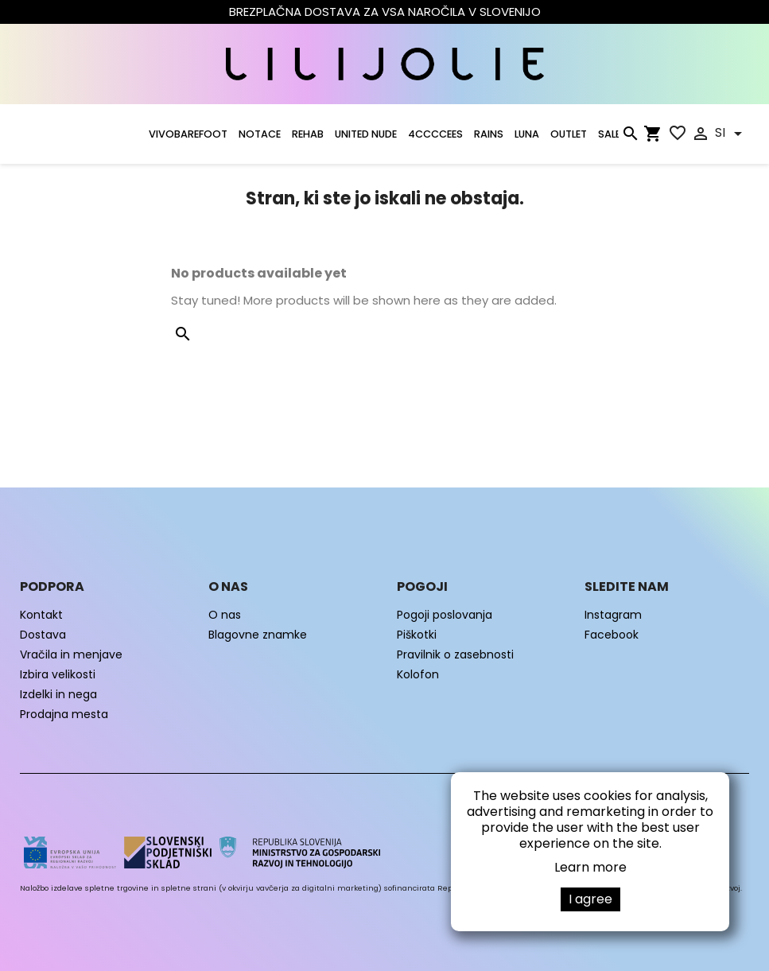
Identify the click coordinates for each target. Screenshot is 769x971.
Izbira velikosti (57, 674)
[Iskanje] (630, 137)
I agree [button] (590, 899)
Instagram (613, 615)
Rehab (308, 134)
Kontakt (41, 615)
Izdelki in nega (58, 694)
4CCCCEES (435, 134)
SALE (609, 134)
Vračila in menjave (71, 654)
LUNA (527, 134)
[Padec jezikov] (731, 133)
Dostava (43, 635)
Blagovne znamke (257, 635)
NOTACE (260, 134)
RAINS (488, 134)
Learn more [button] (590, 867)
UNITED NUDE (366, 134)
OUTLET (568, 134)
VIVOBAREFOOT (188, 134)
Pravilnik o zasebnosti (455, 654)
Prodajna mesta (64, 714)
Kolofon (418, 674)
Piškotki (417, 635)
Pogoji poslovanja (444, 615)
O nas (224, 615)
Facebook (612, 635)
